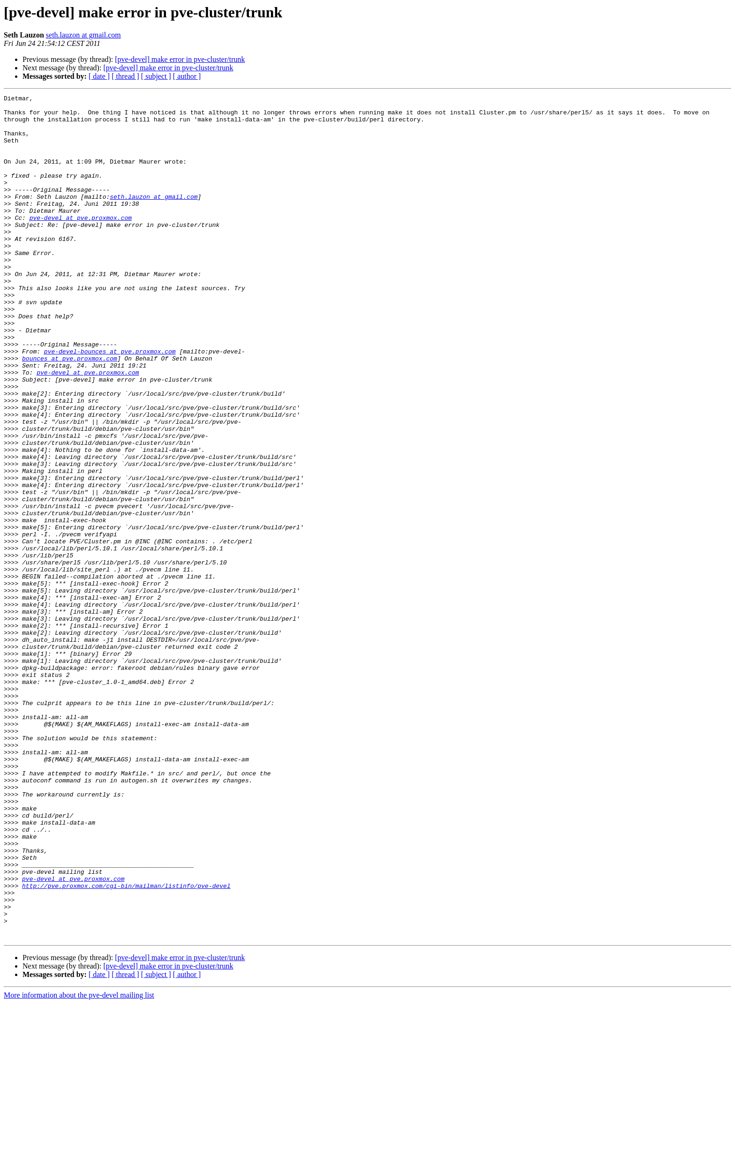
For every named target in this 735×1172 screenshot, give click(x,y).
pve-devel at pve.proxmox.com (81, 243)
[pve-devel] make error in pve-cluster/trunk (180, 59)
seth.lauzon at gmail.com (83, 35)
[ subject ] (156, 76)
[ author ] (187, 76)
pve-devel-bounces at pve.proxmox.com (110, 403)
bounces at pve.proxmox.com (69, 411)
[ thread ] (125, 76)
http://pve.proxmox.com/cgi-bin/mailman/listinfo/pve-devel (126, 1044)
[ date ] (99, 76)
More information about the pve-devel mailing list (79, 1164)
